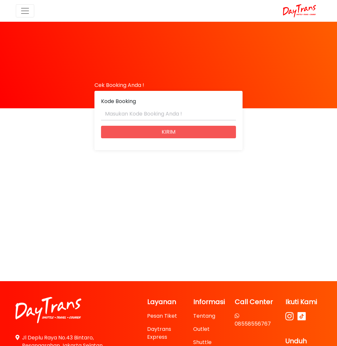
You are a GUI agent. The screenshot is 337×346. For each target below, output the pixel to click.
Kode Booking (118, 101)
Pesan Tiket (162, 316)
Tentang (204, 316)
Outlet (201, 329)
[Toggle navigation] (25, 10)
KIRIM (168, 132)
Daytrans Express (159, 333)
